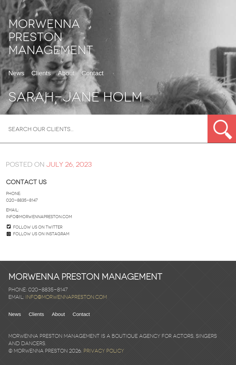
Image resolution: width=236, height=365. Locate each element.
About (66, 73)
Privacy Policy (103, 351)
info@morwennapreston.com (39, 216)
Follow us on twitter (37, 227)
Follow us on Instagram (38, 234)
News (16, 73)
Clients (41, 73)
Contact (92, 73)
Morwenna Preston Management (50, 37)
